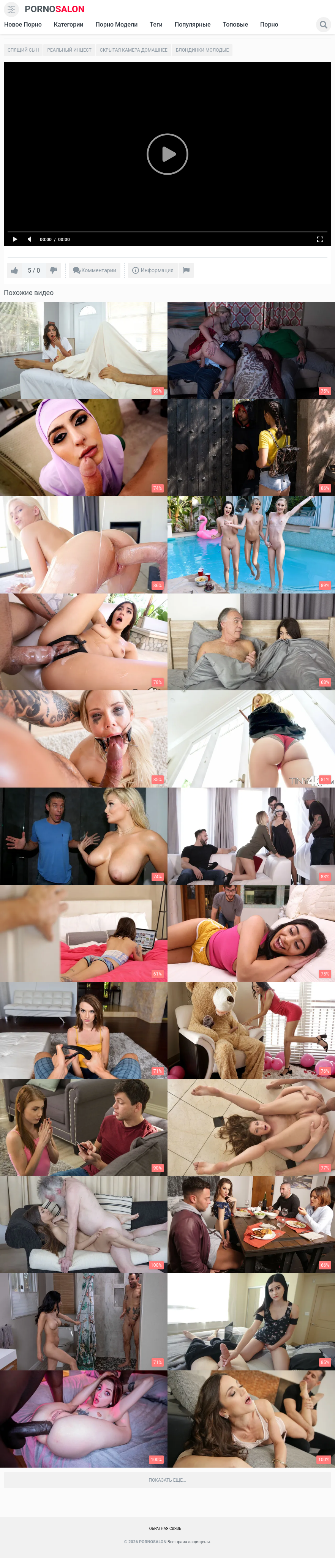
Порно (269, 24)
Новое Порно (23, 24)
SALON (55, 9)
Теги (156, 24)
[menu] (11, 9)
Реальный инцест (69, 50)
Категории (69, 24)
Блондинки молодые (202, 50)
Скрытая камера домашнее (134, 50)
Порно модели (116, 24)
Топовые (235, 24)
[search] (323, 24)
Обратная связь (165, 1528)
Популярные (193, 24)
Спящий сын (23, 50)
